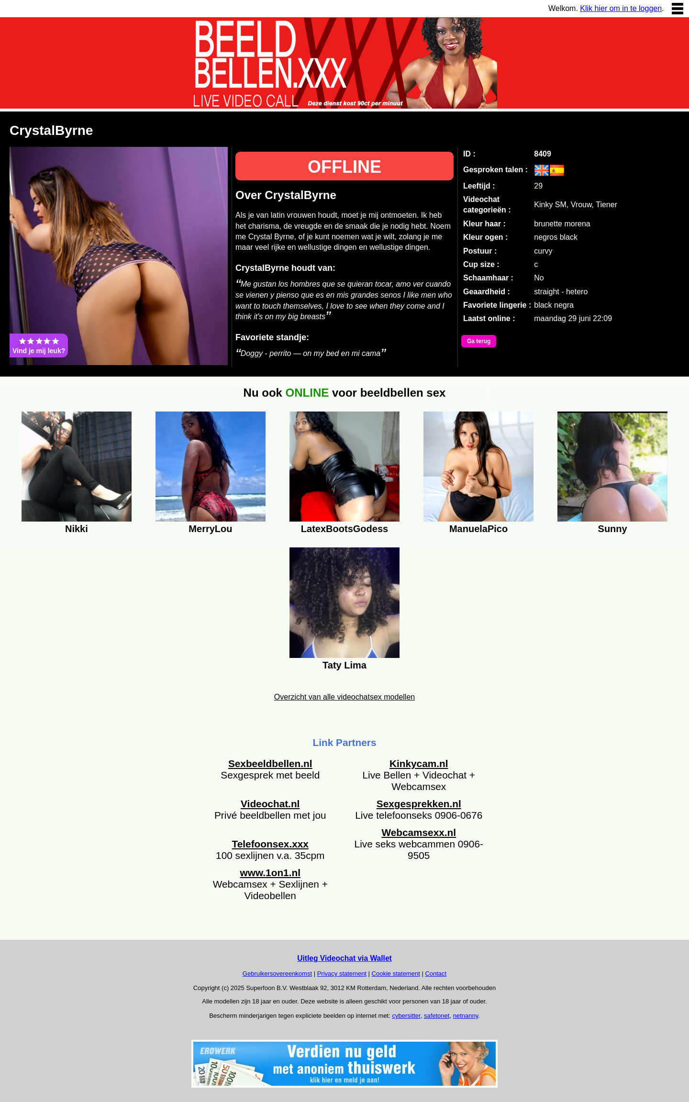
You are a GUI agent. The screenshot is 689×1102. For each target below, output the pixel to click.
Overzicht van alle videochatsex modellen (344, 697)
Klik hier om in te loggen (621, 8)
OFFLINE (344, 167)
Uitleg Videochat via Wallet (344, 958)
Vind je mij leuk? (38, 345)
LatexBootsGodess (344, 528)
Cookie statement (396, 973)
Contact (435, 973)
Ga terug (478, 341)
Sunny (612, 528)
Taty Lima (344, 665)
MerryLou (210, 528)
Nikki (76, 528)
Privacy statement (342, 973)
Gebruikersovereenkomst (277, 973)
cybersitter (406, 1015)
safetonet (437, 1015)
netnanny (465, 1015)
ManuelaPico (478, 528)
